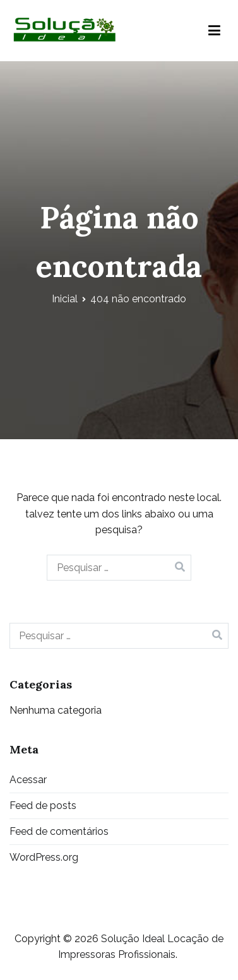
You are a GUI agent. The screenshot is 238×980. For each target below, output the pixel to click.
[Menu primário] (214, 31)
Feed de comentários (59, 831)
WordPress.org (43, 857)
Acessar (28, 780)
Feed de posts (42, 806)
